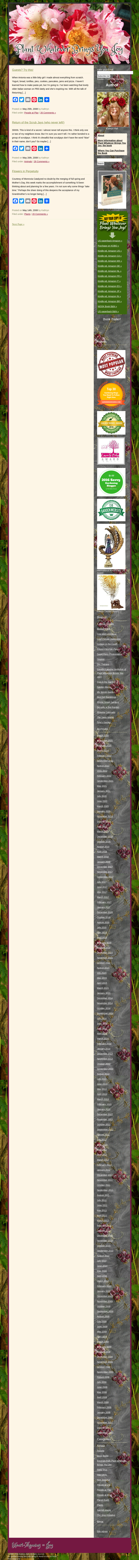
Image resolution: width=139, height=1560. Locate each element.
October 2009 (103, 1306)
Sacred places (104, 1510)
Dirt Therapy (103, 664)
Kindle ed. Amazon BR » (110, 301)
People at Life (104, 1485)
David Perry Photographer (110, 654)
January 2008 (103, 1412)
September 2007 (105, 1432)
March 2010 (103, 1281)
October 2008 (103, 1367)
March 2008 (103, 1402)
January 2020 (103, 811)
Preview (100, 79)
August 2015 (103, 968)
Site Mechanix (26, 1559)
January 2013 (103, 1109)
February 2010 (104, 1286)
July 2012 (102, 1139)
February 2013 (104, 1104)
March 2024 (103, 750)
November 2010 (105, 1240)
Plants (27, 214)
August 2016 (103, 922)
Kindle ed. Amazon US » (110, 251)
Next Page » (18, 224)
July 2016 (102, 927)
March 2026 (103, 735)
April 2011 (102, 1215)
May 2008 (102, 1392)
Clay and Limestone (107, 634)
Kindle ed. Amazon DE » (110, 266)
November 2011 (105, 1180)
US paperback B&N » (108, 311)
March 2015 (103, 988)
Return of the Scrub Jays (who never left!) (38, 122)
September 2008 (105, 1372)
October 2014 (103, 1008)
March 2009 (103, 1341)
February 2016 (104, 942)
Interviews (102, 1474)
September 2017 (105, 877)
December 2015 (105, 952)
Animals (28, 161)
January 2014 (103, 1048)
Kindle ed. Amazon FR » (110, 276)
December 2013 (105, 1053)
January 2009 (103, 1352)
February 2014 (104, 1043)
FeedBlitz (120, 79)
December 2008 (105, 1357)
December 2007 (105, 1417)
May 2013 (102, 1089)
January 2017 (103, 907)
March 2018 (103, 856)
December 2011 (105, 1175)
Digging (100, 659)
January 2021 (103, 791)
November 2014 (105, 1003)
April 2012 (102, 1155)
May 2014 (102, 1028)
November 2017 (105, 872)
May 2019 (102, 826)
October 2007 (103, 1427)
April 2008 (102, 1397)
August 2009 (103, 1316)
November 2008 (105, 1362)
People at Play (31, 112)
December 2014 (105, 998)
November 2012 (105, 1119)
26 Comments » (48, 112)
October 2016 (103, 917)
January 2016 (103, 947)
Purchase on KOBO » (108, 246)
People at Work (104, 1495)
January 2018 (103, 862)
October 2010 (103, 1245)
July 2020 (102, 796)
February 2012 (104, 1165)
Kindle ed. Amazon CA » (110, 256)
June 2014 (102, 1023)
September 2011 (105, 1190)
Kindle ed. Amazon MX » (110, 261)
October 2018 (103, 841)
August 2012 (103, 1134)
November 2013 (105, 1059)
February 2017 (104, 902)
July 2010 (102, 1261)
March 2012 (103, 1160)
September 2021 (105, 781)
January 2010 (103, 1291)
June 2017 (102, 887)
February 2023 (104, 755)
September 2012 (105, 1129)
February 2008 (104, 1407)
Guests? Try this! (22, 70)
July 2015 (102, 973)
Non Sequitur (103, 1480)
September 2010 (105, 1250)
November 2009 (105, 1301)
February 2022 (104, 776)
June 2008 (102, 1387)
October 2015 (103, 963)
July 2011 (102, 1200)
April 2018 (102, 851)
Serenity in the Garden (108, 707)
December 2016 (105, 912)
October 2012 (103, 1124)
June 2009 (102, 1326)
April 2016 (102, 937)
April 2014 (102, 1033)
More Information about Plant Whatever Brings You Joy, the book (112, 143)
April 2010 (102, 1276)
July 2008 (102, 1382)
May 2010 (102, 1271)
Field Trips (102, 1469)
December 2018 (105, 836)
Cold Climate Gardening (109, 639)
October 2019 (103, 821)
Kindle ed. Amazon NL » (110, 271)
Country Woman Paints (108, 649)
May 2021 (102, 786)
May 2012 (102, 1149)
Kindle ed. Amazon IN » (109, 296)
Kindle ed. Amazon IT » (109, 281)
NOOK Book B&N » (107, 306)
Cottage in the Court (107, 644)
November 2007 (105, 1422)
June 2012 (102, 1144)
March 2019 (103, 831)
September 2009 (105, 1311)
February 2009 (104, 1346)
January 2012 (103, 1170)
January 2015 (103, 993)
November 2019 (105, 816)
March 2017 (103, 897)
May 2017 (102, 892)
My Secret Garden (106, 692)
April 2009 (102, 1336)
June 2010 (102, 1266)
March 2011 (103, 1220)
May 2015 (102, 978)
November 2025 (105, 740)
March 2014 (103, 1038)
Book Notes (102, 1456)
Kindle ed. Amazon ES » (110, 286)
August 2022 (103, 766)
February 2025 (104, 745)
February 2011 (104, 1225)
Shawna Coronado (106, 712)
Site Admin (102, 1531)
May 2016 (102, 932)
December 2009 (105, 1296)
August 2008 (103, 1377)
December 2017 (105, 867)
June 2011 (102, 1205)
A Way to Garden (105, 624)
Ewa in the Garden (106, 682)
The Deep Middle (105, 717)
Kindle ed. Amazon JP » (109, 291)
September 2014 (105, 1013)
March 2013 (103, 1099)
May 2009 (102, 1331)
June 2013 (102, 1084)
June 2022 (102, 771)
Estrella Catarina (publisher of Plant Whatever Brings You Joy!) (111, 673)
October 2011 (103, 1185)
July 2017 (102, 882)
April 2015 (102, 983)
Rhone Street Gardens (108, 702)
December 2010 (105, 1235)
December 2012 (105, 1114)
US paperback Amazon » (110, 240)
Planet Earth (103, 1500)
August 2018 (103, 846)
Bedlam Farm (103, 629)
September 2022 (105, 760)
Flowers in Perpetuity (25, 171)
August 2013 (103, 1074)
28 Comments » (41, 161)
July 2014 (102, 1018)
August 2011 (103, 1195)
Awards (100, 1450)
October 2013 (103, 1064)
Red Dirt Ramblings (106, 697)
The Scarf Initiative (106, 1515)
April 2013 (102, 1094)
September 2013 (105, 1069)
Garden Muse (103, 687)
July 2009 (102, 1321)
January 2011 (103, 1230)
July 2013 (102, 1079)
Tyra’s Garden (104, 722)
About (101, 135)
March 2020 (103, 806)
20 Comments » (40, 214)
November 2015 (105, 957)
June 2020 (102, 801)
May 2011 (102, 1210)
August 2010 (103, 1256)
